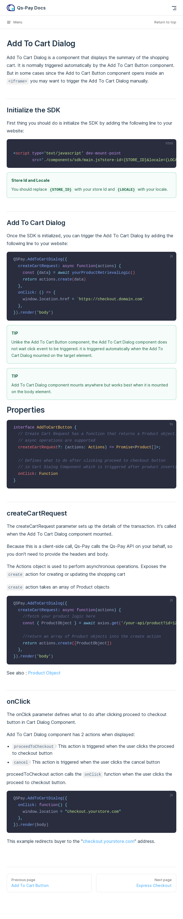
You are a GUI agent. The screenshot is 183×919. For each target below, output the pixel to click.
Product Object (44, 673)
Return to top (165, 22)
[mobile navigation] (174, 8)
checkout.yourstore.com (109, 841)
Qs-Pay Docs (26, 7)
